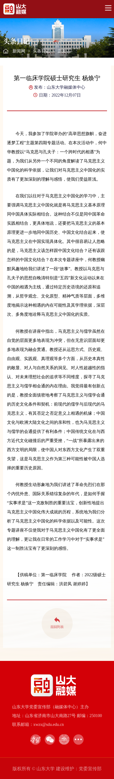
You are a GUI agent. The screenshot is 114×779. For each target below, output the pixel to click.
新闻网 (18, 51)
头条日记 (41, 51)
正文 (61, 51)
